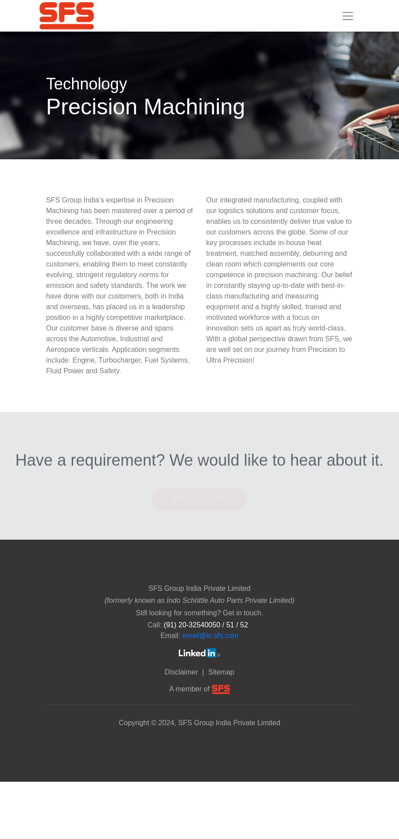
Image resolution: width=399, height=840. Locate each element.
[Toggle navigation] (348, 16)
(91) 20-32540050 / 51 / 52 (206, 625)
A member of (199, 689)
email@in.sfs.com (210, 635)
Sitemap (221, 672)
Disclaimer (182, 672)
